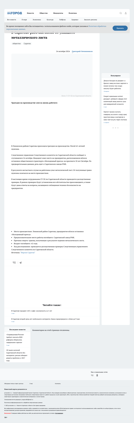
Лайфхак (62, 20)
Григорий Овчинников (82, 51)
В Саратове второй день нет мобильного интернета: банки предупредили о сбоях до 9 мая (52, 320)
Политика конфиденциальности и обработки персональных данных (23, 402)
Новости (30, 13)
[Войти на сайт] (126, 13)
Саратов (27, 43)
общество (17, 43)
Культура (50, 20)
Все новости (11, 20)
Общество (44, 13)
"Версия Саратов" (27, 252)
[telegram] (21, 262)
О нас (31, 383)
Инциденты (58, 13)
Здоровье (74, 20)
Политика (73, 13)
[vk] (14, 262)
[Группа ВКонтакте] (92, 375)
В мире (24, 20)
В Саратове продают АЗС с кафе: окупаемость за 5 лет (52, 312)
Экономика (37, 20)
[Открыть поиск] (121, 13)
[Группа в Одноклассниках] (97, 375)
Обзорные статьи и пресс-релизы (13, 383)
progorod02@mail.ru (27, 399)
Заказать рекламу (90, 20)
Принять (120, 28)
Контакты (58, 383)
